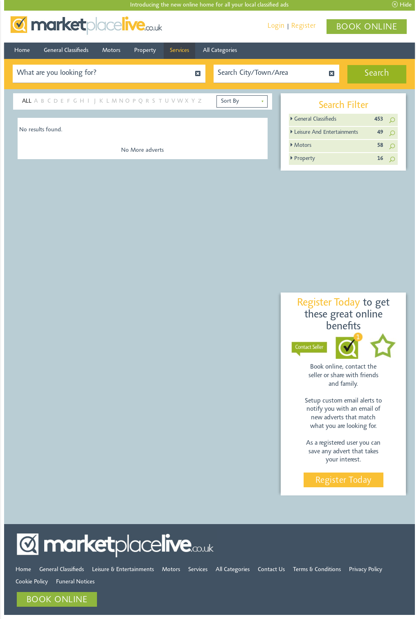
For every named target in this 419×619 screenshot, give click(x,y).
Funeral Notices (75, 582)
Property (145, 50)
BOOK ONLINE (366, 27)
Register (303, 26)
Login (276, 26)
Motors (111, 50)
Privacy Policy (365, 570)
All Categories (220, 50)
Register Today (343, 480)
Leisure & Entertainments (123, 570)
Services (179, 50)
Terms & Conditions (317, 570)
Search (377, 73)
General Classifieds (66, 50)
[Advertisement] (349, 232)
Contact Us (271, 570)
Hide (402, 5)
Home (22, 50)
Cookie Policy (32, 582)
